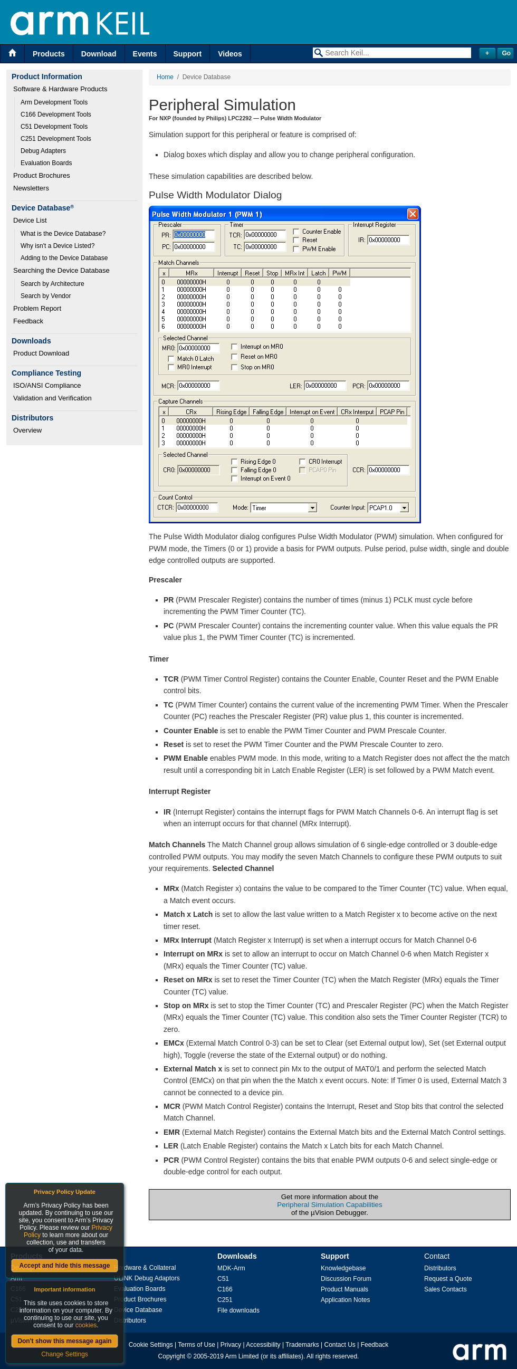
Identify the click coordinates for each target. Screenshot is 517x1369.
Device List (30, 220)
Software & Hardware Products (60, 89)
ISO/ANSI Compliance (47, 385)
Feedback (28, 321)
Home (165, 77)
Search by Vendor (46, 296)
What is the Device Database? (63, 233)
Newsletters (31, 188)
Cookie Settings (151, 1344)
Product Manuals (344, 1289)
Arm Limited (242, 1356)
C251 (225, 1300)
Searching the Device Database (61, 270)
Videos (230, 54)
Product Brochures (41, 175)
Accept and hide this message (64, 1265)
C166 (225, 1289)
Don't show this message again (64, 1341)
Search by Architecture (52, 284)
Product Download (41, 353)
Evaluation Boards (46, 163)
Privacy (231, 1344)
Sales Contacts (445, 1289)
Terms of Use (196, 1344)
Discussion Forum (346, 1278)
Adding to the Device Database (64, 258)
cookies (86, 1325)
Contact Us (340, 1344)
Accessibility (263, 1344)
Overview (27, 430)
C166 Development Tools (56, 114)
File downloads (238, 1310)
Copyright (171, 1356)
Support (188, 54)
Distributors (130, 1320)
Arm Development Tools (54, 102)
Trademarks (302, 1344)
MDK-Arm (231, 1268)
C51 (223, 1278)
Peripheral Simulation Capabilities (329, 1205)
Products (49, 54)
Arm (16, 1278)
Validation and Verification (52, 398)
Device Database (138, 1310)
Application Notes (345, 1300)
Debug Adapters (43, 151)
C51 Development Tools (54, 126)
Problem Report (37, 308)
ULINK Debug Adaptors (147, 1278)
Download (99, 54)
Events (145, 54)
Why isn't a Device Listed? (57, 246)
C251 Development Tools (56, 138)
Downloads (237, 1256)
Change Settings (64, 1354)
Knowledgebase (343, 1268)
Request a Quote (448, 1278)
